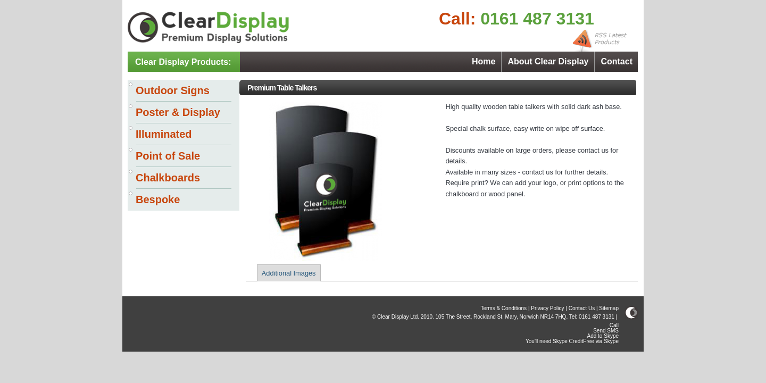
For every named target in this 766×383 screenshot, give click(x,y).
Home (483, 61)
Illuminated (164, 134)
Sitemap (609, 308)
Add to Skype (603, 336)
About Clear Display (547, 61)
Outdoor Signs (173, 90)
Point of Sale (168, 156)
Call (614, 325)
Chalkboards (168, 178)
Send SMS (606, 331)
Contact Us (582, 308)
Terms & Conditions (503, 308)
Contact (616, 61)
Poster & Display (178, 112)
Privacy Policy (547, 308)
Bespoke (158, 199)
